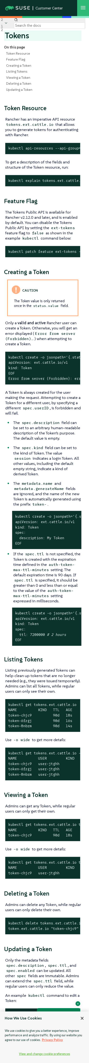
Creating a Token (18, 65)
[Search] (49, 25)
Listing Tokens (16, 71)
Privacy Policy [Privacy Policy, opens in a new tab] (52, 1040)
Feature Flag (15, 59)
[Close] (82, 1018)
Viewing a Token (18, 77)
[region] (44, 1037)
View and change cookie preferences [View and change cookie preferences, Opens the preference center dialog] (44, 1054)
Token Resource (18, 53)
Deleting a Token (18, 83)
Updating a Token (19, 89)
